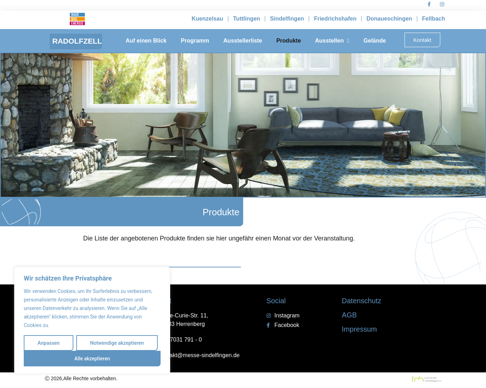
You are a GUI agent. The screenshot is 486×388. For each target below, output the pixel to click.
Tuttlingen (246, 19)
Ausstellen (332, 40)
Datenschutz (361, 301)
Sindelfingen (287, 19)
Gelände (375, 41)
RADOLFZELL (77, 41)
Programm (195, 41)
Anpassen (49, 343)
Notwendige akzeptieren (117, 343)
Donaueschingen (389, 19)
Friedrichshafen (335, 19)
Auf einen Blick (146, 41)
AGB (349, 315)
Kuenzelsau (207, 19)
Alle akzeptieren (92, 358)
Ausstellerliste (242, 41)
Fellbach (433, 19)
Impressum (359, 329)
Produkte (288, 41)
